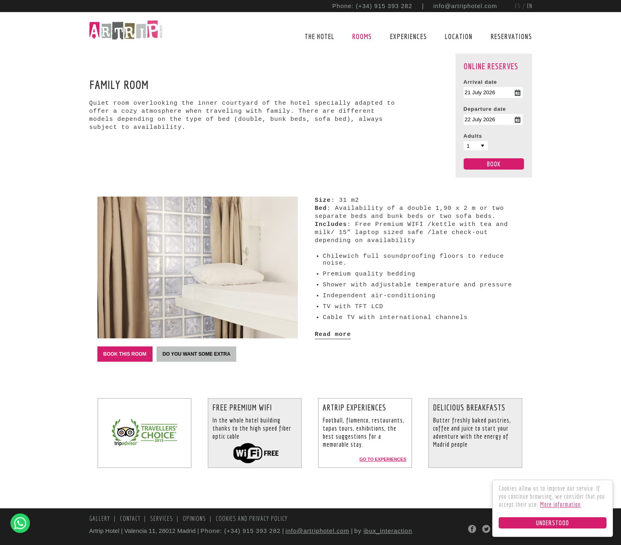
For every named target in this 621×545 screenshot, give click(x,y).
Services (162, 518)
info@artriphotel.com (465, 5)
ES (518, 5)
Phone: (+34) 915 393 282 (372, 5)
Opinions (195, 518)
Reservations (511, 36)
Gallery (100, 518)
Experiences (408, 36)
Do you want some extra (196, 354)
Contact (131, 518)
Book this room (124, 354)
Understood (552, 522)
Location (458, 36)
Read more (333, 334)
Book (494, 164)
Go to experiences (382, 459)
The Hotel (319, 36)
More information (560, 504)
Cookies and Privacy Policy (252, 518)
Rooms (362, 36)
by (383, 530)
